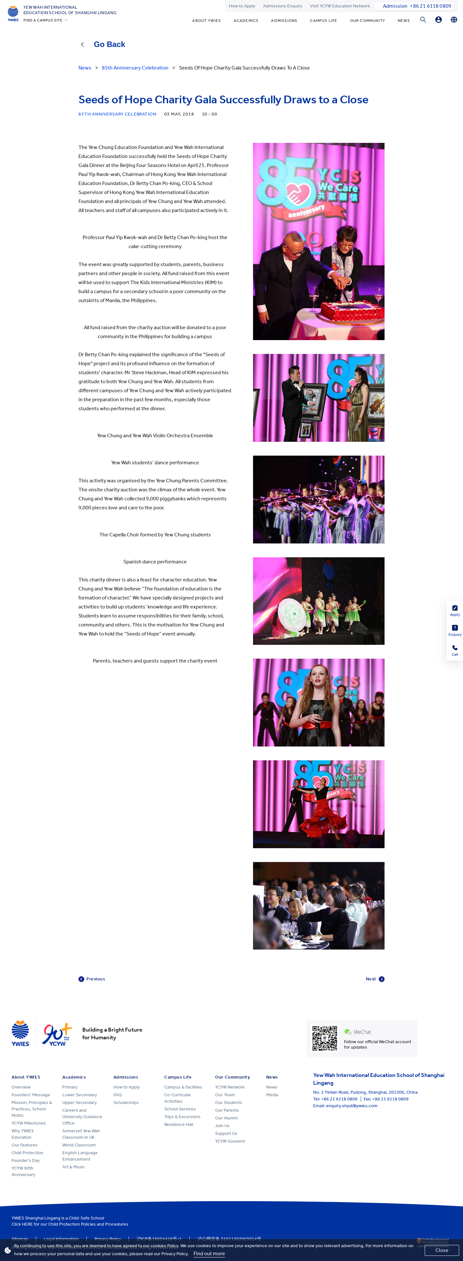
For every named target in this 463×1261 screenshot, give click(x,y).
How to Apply (242, 6)
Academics (246, 20)
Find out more (209, 1253)
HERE (27, 1224)
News (404, 20)
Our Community (368, 20)
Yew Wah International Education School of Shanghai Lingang (69, 10)
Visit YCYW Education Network (340, 6)
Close (442, 1250)
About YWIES (206, 20)
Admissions (284, 20)
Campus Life (323, 20)
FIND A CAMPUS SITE (43, 20)
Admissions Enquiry (282, 6)
